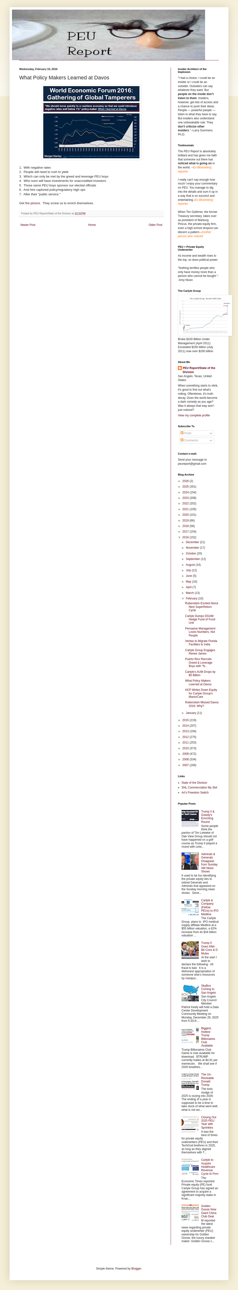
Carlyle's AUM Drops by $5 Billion (200, 673)
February (192, 598)
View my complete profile (194, 415)
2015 (186, 720)
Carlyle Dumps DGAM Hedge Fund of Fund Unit (200, 619)
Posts (186, 433)
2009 (186, 754)
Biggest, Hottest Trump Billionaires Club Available (208, 1037)
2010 (186, 748)
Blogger (136, 1268)
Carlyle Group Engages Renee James (200, 651)
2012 (186, 737)
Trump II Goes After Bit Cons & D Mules (209, 948)
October (191, 553)
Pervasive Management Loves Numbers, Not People (200, 632)
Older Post (155, 225)
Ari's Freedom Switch (195, 792)
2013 (186, 731)
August (191, 564)
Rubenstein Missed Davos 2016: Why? (202, 704)
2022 (186, 503)
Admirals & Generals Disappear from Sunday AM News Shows (209, 862)
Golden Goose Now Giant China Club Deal (208, 1211)
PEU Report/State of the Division (199, 370)
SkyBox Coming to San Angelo (208, 989)
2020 (186, 514)
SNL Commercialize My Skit (199, 787)
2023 (186, 498)
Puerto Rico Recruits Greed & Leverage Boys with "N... (198, 662)
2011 (186, 742)
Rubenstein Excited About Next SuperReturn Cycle (201, 607)
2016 (186, 537)
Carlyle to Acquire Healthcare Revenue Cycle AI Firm (209, 1167)
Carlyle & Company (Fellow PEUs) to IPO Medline (210, 907)
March (190, 593)
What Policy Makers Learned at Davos (198, 682)
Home (92, 225)
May (189, 581)
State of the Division (194, 782)
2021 (186, 509)
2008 (186, 759)
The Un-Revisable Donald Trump (207, 1080)
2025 (186, 486)
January (191, 713)
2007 (186, 765)
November (193, 547)
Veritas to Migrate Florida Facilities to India (201, 642)
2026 (186, 481)
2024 (186, 492)
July (189, 570)
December (193, 542)
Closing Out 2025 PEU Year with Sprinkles (208, 1122)
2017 (186, 531)
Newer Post (27, 225)
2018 (186, 526)
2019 (186, 520)
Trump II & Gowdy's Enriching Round (208, 817)
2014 (186, 725)
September (193, 559)
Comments (189, 440)
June (189, 576)
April (189, 587)
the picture (32, 203)
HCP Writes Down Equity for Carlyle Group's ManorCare (201, 693)
